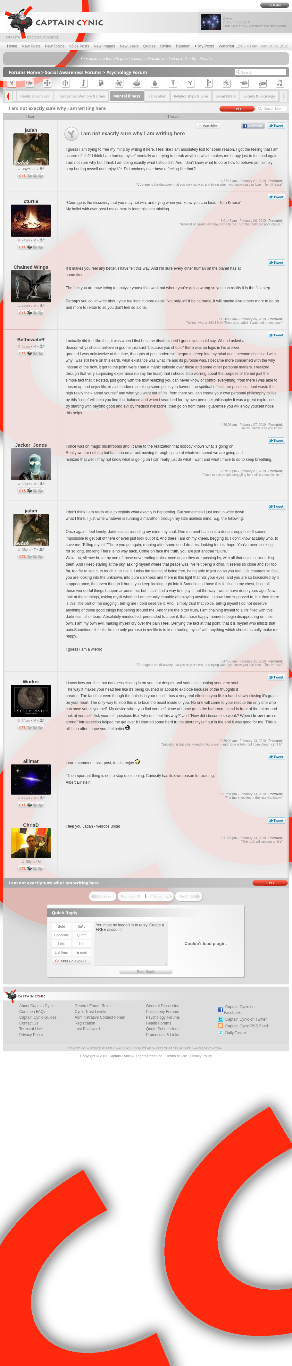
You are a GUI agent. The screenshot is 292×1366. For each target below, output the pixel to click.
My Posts (204, 46)
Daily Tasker (235, 1033)
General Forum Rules (93, 1006)
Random (183, 46)
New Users (129, 46)
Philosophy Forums (162, 1011)
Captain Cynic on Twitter (246, 1019)
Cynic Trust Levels (90, 1011)
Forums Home (24, 72)
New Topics (54, 46)
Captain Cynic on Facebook (239, 1010)
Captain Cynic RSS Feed (246, 1026)
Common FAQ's (32, 1011)
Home (12, 46)
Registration (85, 1023)
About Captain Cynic (36, 1006)
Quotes (149, 46)
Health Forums (158, 1023)
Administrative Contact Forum (100, 1017)
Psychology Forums (162, 1017)
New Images (104, 46)
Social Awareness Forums (73, 72)
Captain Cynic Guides (37, 1017)
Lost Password (87, 1029)
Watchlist (226, 46)
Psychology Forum (126, 72)
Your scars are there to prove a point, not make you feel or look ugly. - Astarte (146, 58)
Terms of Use (30, 1029)
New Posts (31, 46)
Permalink (275, 181)
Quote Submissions (162, 1029)
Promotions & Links (162, 1035)
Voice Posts (79, 46)
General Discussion (162, 1006)
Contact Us (28, 1023)
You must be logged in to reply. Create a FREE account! (131, 944)
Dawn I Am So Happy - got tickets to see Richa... (256, 22)
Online (165, 46)
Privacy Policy (31, 1035)
